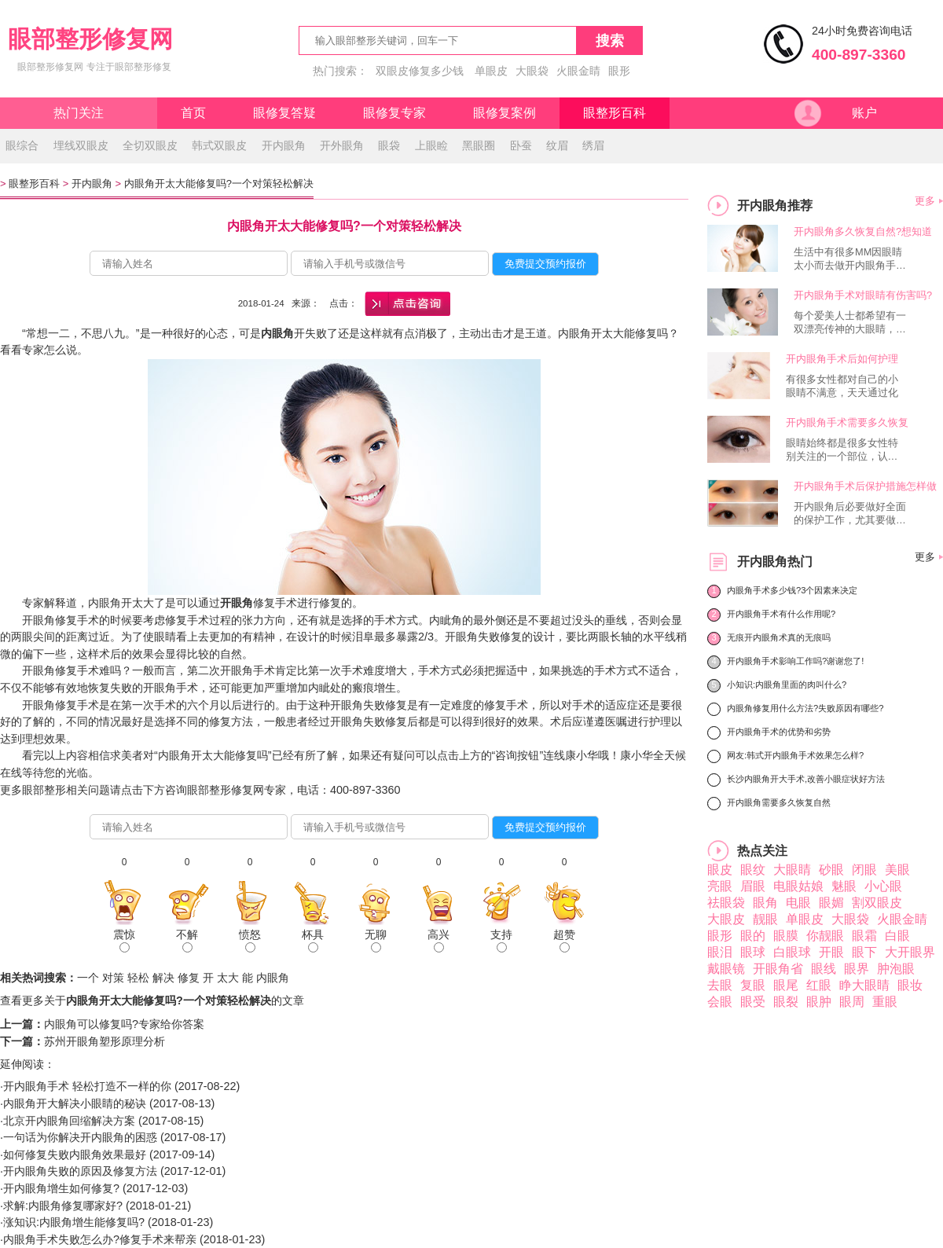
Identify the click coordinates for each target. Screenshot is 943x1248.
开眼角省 (778, 968)
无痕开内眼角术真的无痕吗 (779, 637)
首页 (193, 112)
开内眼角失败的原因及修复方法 (80, 1171)
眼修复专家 (394, 112)
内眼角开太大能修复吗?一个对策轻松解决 (219, 183)
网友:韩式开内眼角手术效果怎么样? (795, 755)
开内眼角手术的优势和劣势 (779, 731)
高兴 (438, 940)
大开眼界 (910, 952)
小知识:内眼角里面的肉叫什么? (786, 684)
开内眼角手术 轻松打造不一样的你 (87, 1086)
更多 (925, 201)
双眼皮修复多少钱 (420, 70)
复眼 (752, 985)
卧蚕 (521, 145)
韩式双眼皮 (219, 145)
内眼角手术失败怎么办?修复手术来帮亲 (99, 1239)
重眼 (884, 1001)
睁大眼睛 (864, 985)
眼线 (823, 968)
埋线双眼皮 (80, 145)
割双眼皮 (877, 902)
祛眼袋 (726, 902)
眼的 (752, 935)
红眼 (818, 985)
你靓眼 (825, 935)
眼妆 (910, 985)
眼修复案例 (504, 112)
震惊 (124, 940)
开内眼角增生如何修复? (61, 1188)
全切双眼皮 (150, 145)
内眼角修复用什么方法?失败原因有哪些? (805, 708)
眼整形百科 (614, 112)
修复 (189, 977)
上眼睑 (431, 145)
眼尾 (785, 985)
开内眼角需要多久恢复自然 (779, 802)
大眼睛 (792, 869)
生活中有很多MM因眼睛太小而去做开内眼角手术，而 (848, 259)
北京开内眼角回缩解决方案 (69, 1120)
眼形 (619, 70)
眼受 (752, 1001)
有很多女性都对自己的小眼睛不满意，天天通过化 (842, 385)
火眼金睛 (578, 70)
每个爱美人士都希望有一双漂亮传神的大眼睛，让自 (850, 323)
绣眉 (593, 145)
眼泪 (719, 952)
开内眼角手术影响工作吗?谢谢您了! (795, 661)
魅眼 (844, 886)
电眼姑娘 (798, 886)
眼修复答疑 (284, 112)
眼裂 (785, 1001)
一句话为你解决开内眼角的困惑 (80, 1137)
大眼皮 (726, 919)
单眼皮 (491, 70)
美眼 (897, 869)
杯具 (313, 940)
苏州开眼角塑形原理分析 (104, 1041)
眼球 (752, 952)
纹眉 (557, 145)
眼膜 (785, 935)
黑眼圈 (478, 145)
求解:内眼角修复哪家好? (63, 1205)
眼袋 (389, 145)
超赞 (564, 940)
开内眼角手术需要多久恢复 (847, 422)
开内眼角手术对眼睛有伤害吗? (863, 295)
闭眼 (864, 869)
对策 (113, 977)
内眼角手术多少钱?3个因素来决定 (792, 590)
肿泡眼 (896, 968)
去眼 (719, 985)
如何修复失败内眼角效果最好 (74, 1154)
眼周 (851, 1001)
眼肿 (818, 1001)
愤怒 (250, 940)
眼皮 (719, 869)
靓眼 (765, 919)
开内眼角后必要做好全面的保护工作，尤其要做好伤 (850, 514)
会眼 (719, 1001)
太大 (228, 977)
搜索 (610, 41)
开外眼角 (342, 145)
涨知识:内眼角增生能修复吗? (74, 1222)
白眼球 (792, 952)
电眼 (798, 902)
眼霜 (864, 935)
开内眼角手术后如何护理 (842, 359)
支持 (501, 940)
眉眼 (752, 886)
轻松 (138, 977)
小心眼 (883, 886)
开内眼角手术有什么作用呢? (781, 613)
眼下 (864, 952)
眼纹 (752, 869)
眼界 (856, 968)
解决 (163, 977)
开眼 (831, 952)
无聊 (376, 940)
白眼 (897, 935)
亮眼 (719, 886)
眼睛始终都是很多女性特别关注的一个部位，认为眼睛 (842, 450)
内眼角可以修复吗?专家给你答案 (124, 1024)
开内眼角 (284, 145)
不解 (187, 940)
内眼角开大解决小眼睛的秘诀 (74, 1103)
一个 (88, 977)
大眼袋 (532, 70)
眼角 (765, 902)
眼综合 (22, 145)
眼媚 (831, 902)
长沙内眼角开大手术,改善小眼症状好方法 (806, 779)
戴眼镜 (726, 968)
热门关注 (78, 112)
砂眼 (831, 869)
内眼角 (272, 977)
